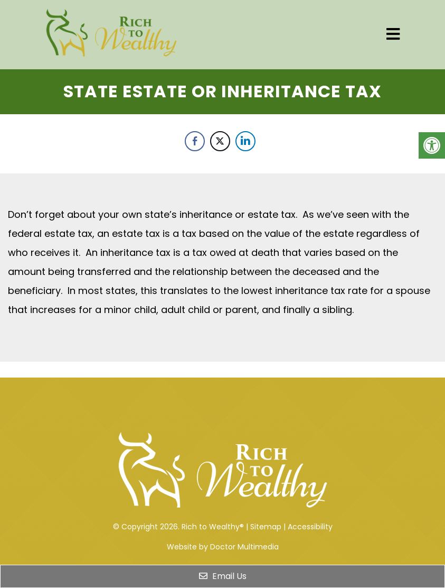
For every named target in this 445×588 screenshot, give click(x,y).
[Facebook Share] (195, 141)
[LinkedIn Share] (245, 141)
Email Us (223, 576)
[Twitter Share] (220, 141)
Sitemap (265, 526)
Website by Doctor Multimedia (223, 546)
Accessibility (310, 526)
